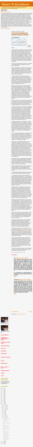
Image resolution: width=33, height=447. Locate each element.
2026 (3, 387)
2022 (3, 392)
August (4, 409)
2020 (3, 394)
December (4, 405)
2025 (3, 389)
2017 (3, 398)
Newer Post (14, 311)
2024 (3, 390)
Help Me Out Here (5, 425)
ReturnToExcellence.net (6, 11)
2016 (3, 399)
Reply (15, 276)
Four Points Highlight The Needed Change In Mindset (20, 33)
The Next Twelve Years (6, 428)
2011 (3, 441)
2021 (3, 393)
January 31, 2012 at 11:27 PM (22, 257)
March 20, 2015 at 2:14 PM (25, 279)
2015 (3, 400)
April (4, 414)
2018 (3, 397)
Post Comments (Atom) (20, 314)
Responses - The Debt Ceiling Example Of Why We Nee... (6, 435)
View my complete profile (5, 28)
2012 (3, 404)
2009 (3, 443)
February (4, 416)
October (4, 407)
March (4, 415)
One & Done (5, 440)
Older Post (30, 311)
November (4, 406)
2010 (3, 442)
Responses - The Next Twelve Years (6, 426)
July (4, 410)
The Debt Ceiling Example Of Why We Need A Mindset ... (6, 438)
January (4, 417)
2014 (3, 401)
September (5, 408)
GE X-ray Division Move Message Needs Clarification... (6, 433)
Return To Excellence (15, 4)
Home (17, 311)
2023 (3, 391)
